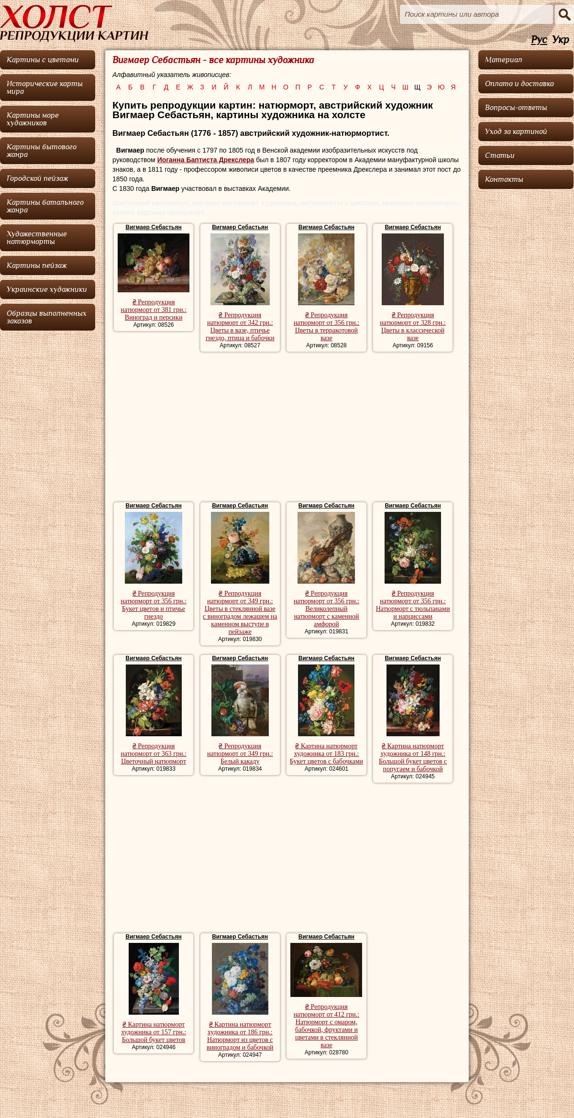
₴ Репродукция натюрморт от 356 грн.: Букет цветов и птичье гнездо (154, 605)
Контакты (504, 179)
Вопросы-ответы (516, 107)
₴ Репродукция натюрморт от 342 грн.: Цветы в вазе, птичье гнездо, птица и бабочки (240, 326)
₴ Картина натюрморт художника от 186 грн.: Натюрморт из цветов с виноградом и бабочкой (240, 1036)
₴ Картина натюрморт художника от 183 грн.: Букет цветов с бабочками (326, 753)
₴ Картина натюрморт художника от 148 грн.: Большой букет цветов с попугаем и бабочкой (413, 757)
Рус (539, 39)
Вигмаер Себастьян (153, 227)
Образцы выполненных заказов (47, 317)
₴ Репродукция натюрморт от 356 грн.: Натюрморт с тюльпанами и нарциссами (413, 605)
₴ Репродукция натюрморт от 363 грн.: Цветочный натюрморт (154, 753)
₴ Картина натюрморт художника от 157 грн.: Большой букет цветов (153, 1032)
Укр (560, 39)
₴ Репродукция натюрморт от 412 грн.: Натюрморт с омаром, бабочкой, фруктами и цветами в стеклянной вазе (327, 1026)
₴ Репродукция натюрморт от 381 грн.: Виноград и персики (154, 310)
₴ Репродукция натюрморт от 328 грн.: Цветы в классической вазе (413, 326)
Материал (503, 60)
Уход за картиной (516, 131)
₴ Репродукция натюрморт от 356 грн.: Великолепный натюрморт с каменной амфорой (327, 609)
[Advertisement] (287, 428)
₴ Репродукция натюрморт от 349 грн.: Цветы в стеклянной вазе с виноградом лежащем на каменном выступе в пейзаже (240, 612)
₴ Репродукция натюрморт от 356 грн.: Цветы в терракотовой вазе (327, 326)
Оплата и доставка (519, 84)
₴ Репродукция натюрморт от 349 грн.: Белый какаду (240, 753)
